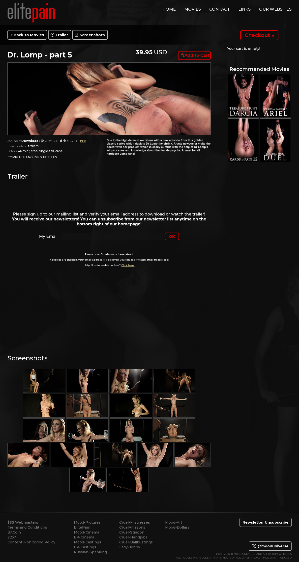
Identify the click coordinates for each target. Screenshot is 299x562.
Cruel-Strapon (131, 532)
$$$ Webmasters (22, 522)
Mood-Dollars (177, 527)
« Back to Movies (27, 34)
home (169, 9)
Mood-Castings (87, 542)
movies (192, 9)
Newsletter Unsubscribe (265, 522)
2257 (11, 537)
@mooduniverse (270, 546)
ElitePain (82, 527)
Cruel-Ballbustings (136, 542)
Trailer (61, 34)
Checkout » (259, 35)
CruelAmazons (132, 527)
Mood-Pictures (87, 522)
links (244, 9)
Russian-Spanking (90, 552)
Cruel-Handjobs (133, 537)
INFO (83, 141)
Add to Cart (196, 55)
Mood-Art (173, 522)
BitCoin (14, 532)
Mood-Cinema (86, 532)
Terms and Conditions (27, 527)
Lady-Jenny (129, 547)
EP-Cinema (84, 537)
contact (219, 9)
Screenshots (92, 34)
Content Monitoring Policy (31, 542)
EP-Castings (85, 547)
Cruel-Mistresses (134, 522)
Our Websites (275, 9)
